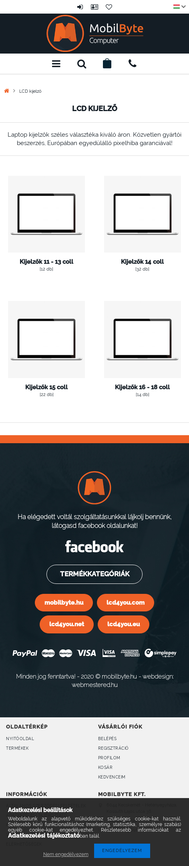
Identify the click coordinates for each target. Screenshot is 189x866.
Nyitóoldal (20, 739)
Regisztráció (113, 748)
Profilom (109, 758)
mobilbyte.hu (63, 602)
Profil (94, 7)
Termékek (17, 748)
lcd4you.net (66, 624)
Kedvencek (109, 7)
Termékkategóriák (94, 574)
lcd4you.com (126, 602)
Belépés (80, 7)
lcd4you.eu (123, 624)
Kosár (105, 767)
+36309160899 (133, 64)
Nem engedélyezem (65, 854)
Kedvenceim (112, 777)
